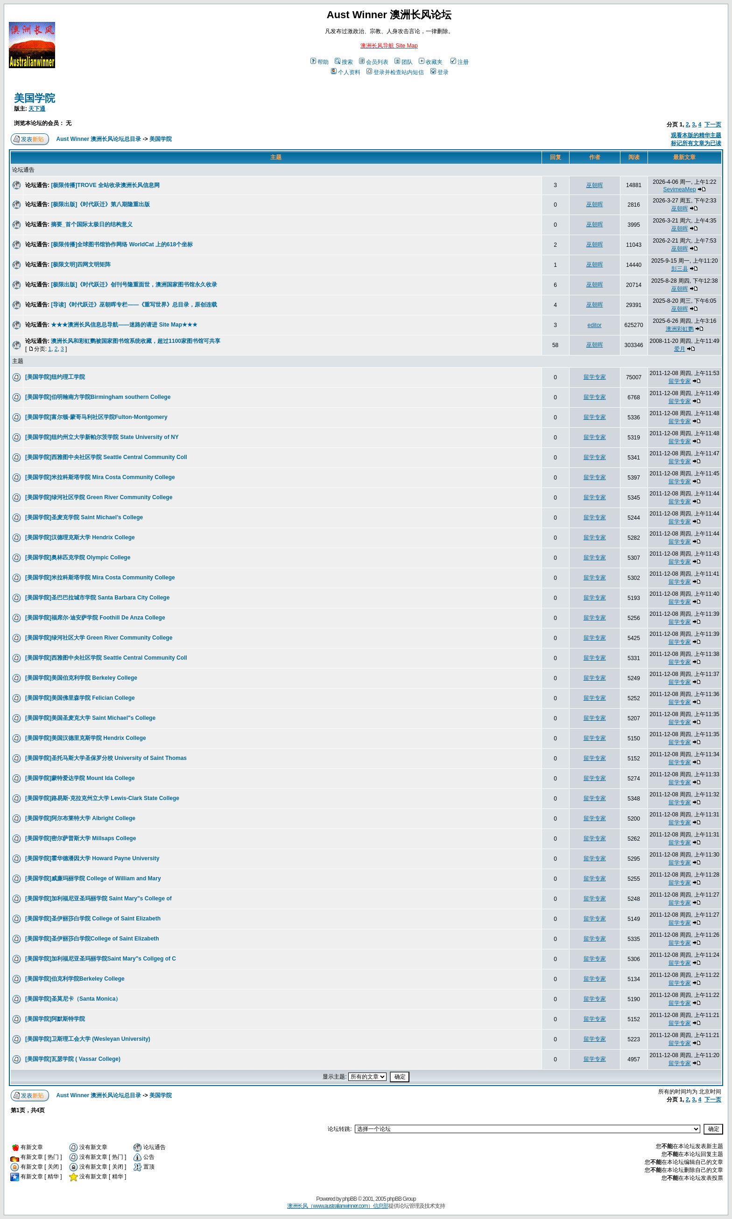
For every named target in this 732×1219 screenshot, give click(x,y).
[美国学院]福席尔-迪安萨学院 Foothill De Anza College (95, 617)
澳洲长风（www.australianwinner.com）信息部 (337, 1206)
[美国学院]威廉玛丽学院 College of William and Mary (93, 878)
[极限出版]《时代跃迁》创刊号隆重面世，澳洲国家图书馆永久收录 (134, 284)
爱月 (679, 349)
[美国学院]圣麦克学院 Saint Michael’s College (84, 517)
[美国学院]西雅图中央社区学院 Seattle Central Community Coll (106, 457)
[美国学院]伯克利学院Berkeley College (75, 978)
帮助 (319, 62)
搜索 (344, 62)
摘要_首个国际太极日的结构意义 (92, 224)
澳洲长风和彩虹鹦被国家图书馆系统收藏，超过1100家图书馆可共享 (135, 341)
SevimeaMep (679, 189)
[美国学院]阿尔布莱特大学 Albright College (80, 818)
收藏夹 (431, 62)
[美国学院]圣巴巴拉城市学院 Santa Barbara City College (97, 597)
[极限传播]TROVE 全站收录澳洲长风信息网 (105, 185)
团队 (403, 62)
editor (595, 325)
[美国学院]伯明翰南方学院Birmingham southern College (97, 397)
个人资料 (345, 72)
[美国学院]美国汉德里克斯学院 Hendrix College (85, 738)
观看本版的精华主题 (696, 135)
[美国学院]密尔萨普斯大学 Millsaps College (80, 838)
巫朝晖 (594, 185)
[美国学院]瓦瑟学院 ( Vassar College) (72, 1059)
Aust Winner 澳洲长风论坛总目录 (98, 139)
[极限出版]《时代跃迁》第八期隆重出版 (100, 204)
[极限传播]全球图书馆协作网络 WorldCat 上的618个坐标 (122, 244)
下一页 (712, 124)
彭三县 (679, 268)
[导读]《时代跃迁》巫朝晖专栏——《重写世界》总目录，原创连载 (134, 304)
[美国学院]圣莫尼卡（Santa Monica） (73, 999)
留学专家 (595, 377)
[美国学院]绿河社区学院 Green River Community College (98, 497)
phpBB (349, 1199)
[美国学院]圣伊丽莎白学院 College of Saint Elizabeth (93, 918)
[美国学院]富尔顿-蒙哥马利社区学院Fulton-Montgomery (96, 417)
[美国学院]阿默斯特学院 (55, 1019)
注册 (459, 62)
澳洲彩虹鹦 (680, 329)
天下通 (36, 108)
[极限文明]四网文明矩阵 (81, 264)
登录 (439, 72)
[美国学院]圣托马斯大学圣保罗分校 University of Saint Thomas (106, 758)
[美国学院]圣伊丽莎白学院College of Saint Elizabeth (92, 938)
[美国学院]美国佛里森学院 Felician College (80, 698)
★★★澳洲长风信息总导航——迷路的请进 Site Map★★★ (124, 324)
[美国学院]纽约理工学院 (55, 377)
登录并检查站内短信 (395, 72)
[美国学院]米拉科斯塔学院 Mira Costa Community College (100, 477)
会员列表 (373, 62)
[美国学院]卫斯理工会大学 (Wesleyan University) (87, 1039)
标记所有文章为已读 (696, 143)
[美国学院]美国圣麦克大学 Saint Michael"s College (90, 718)
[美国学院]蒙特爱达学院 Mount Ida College (80, 778)
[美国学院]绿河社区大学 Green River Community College (98, 637)
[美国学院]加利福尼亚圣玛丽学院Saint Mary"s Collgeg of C (100, 958)
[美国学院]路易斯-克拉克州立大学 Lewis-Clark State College (102, 798)
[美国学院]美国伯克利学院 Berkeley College (81, 678)
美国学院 (34, 98)
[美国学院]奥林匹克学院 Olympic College (77, 557)
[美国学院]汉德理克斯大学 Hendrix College (80, 537)
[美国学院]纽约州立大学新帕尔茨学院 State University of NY (102, 437)
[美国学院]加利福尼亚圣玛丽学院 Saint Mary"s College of (98, 898)
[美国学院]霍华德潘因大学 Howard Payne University (92, 858)
